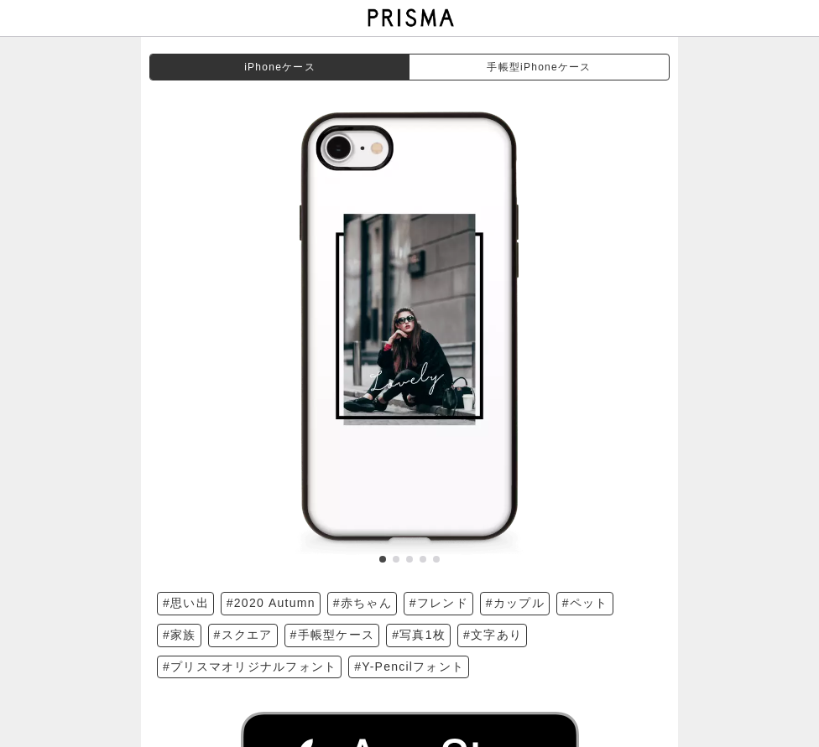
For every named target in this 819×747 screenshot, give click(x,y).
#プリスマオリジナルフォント (249, 666)
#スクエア (243, 634)
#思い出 (186, 603)
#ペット (585, 603)
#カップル (515, 603)
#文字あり (492, 634)
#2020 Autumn (271, 603)
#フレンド (439, 603)
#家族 (179, 634)
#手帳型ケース (332, 634)
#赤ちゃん (362, 603)
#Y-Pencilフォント (409, 666)
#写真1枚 (419, 634)
